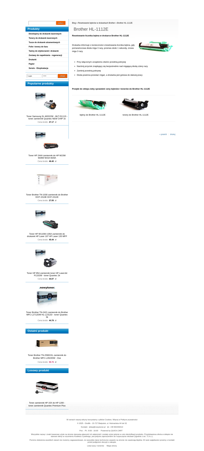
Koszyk (159, 2)
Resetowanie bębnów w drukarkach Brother (96, 23)
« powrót (163, 134)
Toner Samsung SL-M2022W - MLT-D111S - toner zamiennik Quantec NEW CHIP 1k (47, 117)
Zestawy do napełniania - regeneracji (45, 55)
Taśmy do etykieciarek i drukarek (44, 51)
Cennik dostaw (45, 16)
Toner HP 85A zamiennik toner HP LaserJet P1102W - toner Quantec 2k (47, 274)
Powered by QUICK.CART (112, 430)
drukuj (172, 134)
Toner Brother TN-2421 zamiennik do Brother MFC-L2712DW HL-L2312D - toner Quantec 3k (47, 314)
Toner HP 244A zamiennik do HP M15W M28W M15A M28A (47, 156)
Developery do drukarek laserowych (45, 34)
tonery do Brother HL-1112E (135, 115)
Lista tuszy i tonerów (95, 446)
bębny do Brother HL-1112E (93, 115)
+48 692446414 (116, 427)
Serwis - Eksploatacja (38, 68)
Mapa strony (112, 446)
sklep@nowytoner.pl (97, 427)
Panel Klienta (64, 16)
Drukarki (32, 59)
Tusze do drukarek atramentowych (44, 42)
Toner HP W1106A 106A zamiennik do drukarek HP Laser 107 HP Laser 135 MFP (47, 235)
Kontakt (79, 16)
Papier (32, 64)
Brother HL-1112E (125, 23)
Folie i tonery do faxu (38, 47)
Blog (30, 16)
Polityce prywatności (129, 419)
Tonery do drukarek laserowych (43, 38)
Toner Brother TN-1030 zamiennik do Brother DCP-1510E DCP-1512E (47, 195)
